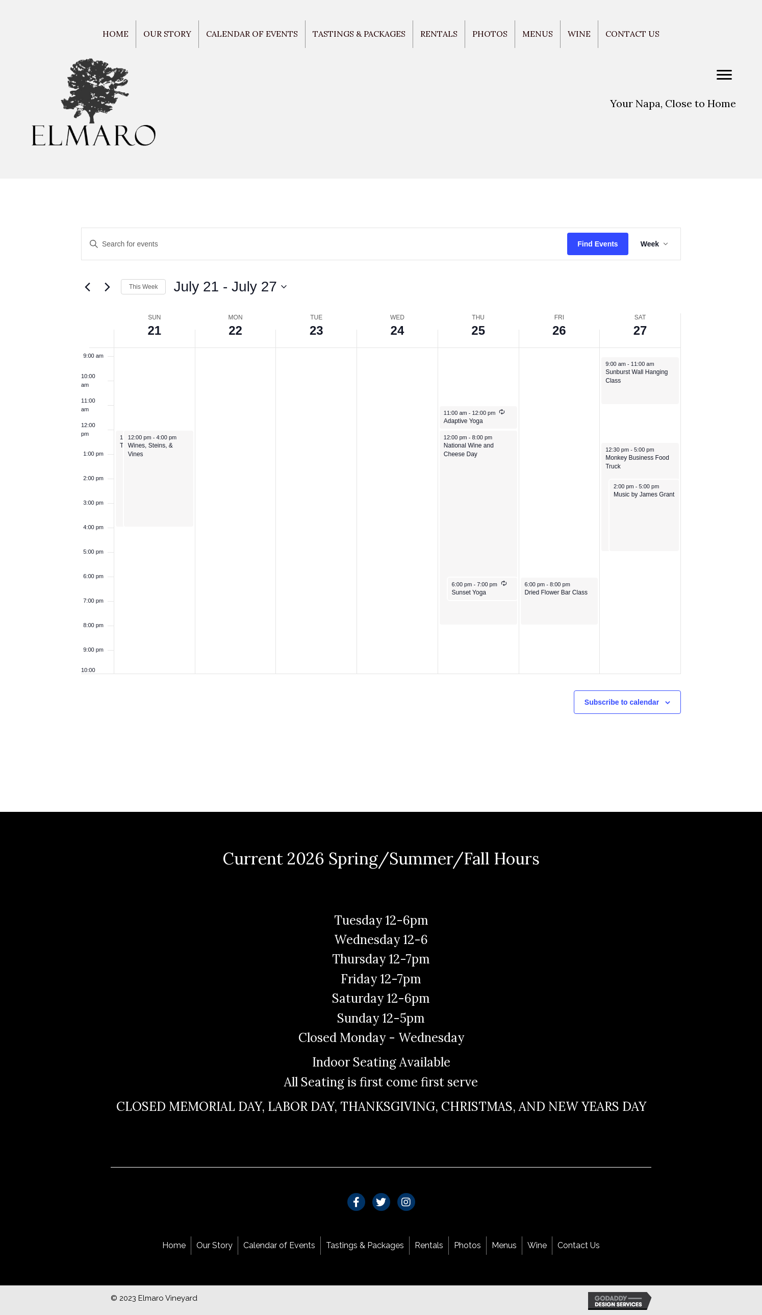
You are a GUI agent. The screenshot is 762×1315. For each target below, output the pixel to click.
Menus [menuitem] (537, 34)
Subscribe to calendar (622, 702)
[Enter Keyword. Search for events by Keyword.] (324, 244)
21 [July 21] (155, 330)
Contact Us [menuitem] (632, 34)
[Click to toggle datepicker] (229, 287)
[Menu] (724, 75)
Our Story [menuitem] (167, 34)
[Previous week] (87, 287)
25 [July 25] (478, 330)
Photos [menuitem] (489, 34)
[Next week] (107, 287)
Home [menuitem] (116, 34)
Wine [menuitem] (579, 34)
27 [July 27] (640, 330)
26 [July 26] (559, 330)
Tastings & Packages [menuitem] (359, 34)
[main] (381, 495)
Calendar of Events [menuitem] (252, 34)
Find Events (597, 244)
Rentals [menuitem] (439, 34)
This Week (143, 286)
